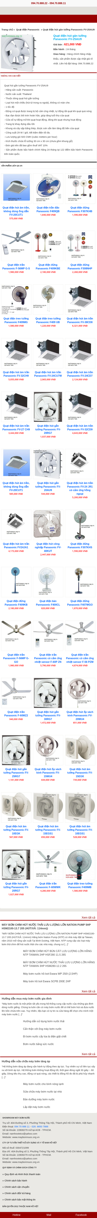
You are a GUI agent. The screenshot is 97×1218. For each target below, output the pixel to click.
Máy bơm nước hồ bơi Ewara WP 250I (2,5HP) (50, 973)
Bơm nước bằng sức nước (38, 1044)
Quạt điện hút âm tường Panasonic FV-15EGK (80, 773)
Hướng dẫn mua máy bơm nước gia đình (27, 998)
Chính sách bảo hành (16, 1180)
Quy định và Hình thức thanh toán (22, 1174)
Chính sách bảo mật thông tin (20, 1199)
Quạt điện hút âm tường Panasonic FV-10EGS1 (80, 830)
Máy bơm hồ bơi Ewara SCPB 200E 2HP (47, 981)
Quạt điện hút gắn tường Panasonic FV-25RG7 (16, 773)
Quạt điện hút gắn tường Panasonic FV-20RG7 (48, 429)
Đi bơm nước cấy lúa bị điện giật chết (44, 1036)
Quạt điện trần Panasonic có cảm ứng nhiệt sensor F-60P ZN (48, 658)
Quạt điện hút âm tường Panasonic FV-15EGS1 (48, 830)
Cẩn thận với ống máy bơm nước (42, 1028)
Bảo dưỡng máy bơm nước (39, 1099)
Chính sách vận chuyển (17, 1187)
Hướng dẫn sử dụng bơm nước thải (44, 1021)
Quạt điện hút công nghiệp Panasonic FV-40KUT (48, 547)
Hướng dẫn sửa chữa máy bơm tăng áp (26, 1061)
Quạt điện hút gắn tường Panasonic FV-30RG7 (48, 715)
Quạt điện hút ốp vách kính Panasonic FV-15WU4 (48, 773)
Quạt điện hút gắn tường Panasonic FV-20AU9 (48, 487)
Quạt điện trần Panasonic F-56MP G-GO (16, 658)
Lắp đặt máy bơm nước (36, 1107)
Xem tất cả (88, 917)
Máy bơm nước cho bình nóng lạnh (43, 1084)
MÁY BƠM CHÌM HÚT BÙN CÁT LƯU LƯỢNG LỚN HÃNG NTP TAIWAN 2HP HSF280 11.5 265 (57, 953)
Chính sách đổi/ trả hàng (18, 1193)
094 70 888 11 (22, 1126)
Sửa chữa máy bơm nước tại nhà (42, 1091)
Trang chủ (7, 29)
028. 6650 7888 (40, 1126)
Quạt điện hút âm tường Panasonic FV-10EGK (16, 830)
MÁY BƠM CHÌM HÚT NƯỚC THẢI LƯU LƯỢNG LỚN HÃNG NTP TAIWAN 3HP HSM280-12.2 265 (59, 964)
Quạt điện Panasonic (28, 29)
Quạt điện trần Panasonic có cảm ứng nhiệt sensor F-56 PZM (80, 658)
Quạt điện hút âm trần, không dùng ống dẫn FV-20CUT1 (16, 211)
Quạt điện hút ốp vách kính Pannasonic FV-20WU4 (80, 715)
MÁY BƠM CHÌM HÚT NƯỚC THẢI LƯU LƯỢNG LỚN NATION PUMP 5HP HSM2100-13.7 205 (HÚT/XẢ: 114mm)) (46, 926)
